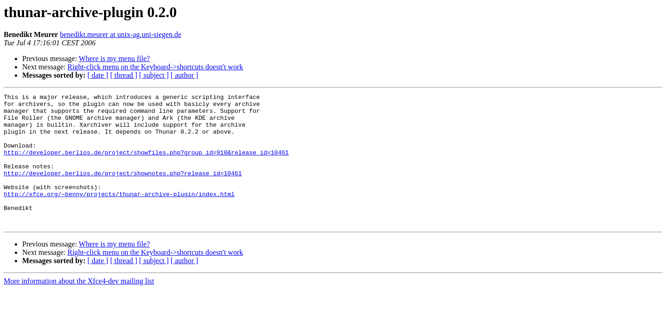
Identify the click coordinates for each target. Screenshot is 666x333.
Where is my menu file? (114, 58)
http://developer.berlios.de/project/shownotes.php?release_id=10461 (123, 189)
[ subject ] (154, 75)
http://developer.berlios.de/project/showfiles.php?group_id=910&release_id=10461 (146, 164)
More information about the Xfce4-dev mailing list (79, 307)
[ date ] (97, 75)
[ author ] (184, 75)
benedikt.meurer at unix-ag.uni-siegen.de (120, 34)
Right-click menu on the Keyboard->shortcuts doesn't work (155, 67)
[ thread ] (123, 75)
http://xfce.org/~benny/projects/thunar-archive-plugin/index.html (119, 214)
